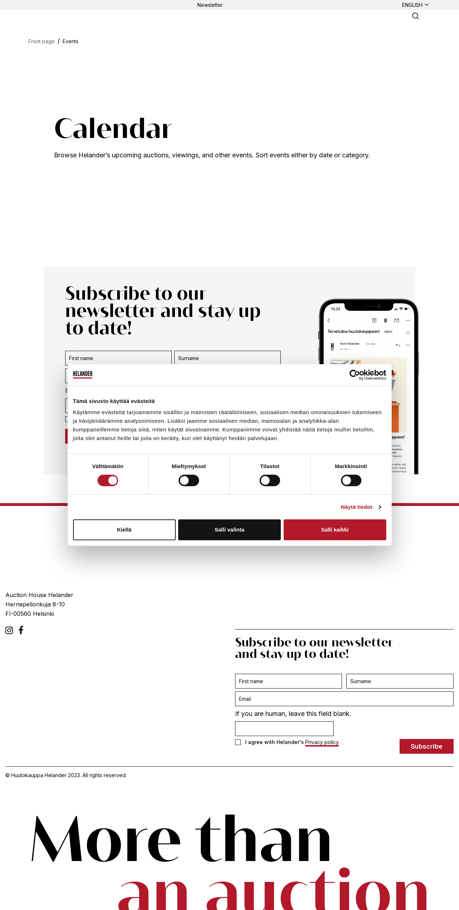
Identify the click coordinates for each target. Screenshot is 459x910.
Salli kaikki (335, 529)
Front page (41, 41)
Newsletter (210, 5)
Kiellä (124, 529)
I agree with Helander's (287, 742)
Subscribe (426, 746)
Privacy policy (322, 742)
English (412, 5)
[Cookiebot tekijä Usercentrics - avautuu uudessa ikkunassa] (354, 374)
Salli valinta (229, 529)
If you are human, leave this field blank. (293, 713)
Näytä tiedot (356, 507)
